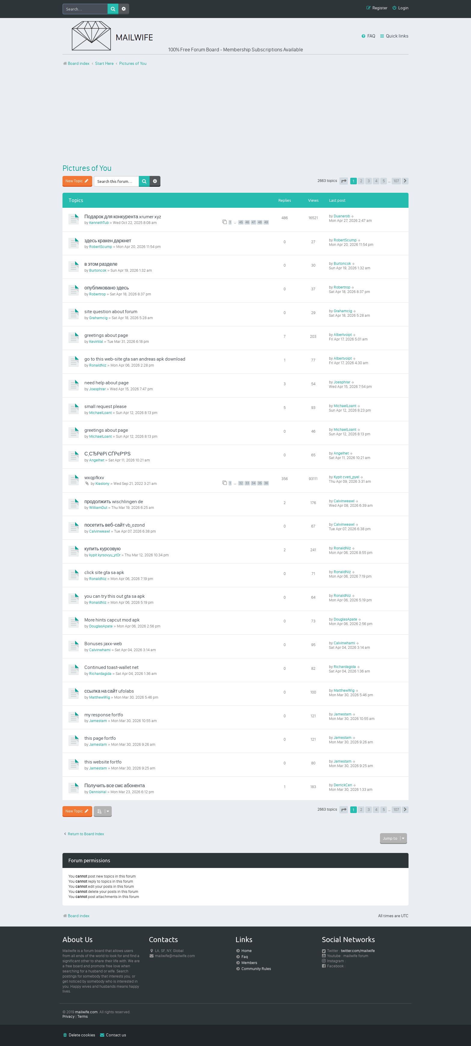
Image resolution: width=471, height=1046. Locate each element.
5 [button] (384, 181)
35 (260, 483)
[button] (343, 181)
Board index (76, 915)
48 (260, 222)
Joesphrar (97, 389)
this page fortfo (100, 738)
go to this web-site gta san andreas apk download (134, 359)
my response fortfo (103, 715)
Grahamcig (98, 318)
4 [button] (376, 181)
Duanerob (342, 216)
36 (266, 483)
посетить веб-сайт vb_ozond (114, 525)
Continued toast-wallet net (111, 667)
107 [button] (396, 181)
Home (247, 950)
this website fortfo (103, 762)
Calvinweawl (344, 501)
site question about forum (110, 311)
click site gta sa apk (104, 572)
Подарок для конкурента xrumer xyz (122, 216)
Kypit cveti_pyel (346, 477)
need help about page (106, 382)
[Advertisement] (235, 115)
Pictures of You (86, 168)
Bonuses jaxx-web (103, 643)
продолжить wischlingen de (113, 501)
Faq (245, 956)
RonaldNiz (97, 365)
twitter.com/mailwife (358, 950)
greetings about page (106, 335)
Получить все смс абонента (114, 785)
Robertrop (97, 294)
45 (241, 222)
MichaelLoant (100, 412)
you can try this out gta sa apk (114, 596)
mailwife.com (86, 1012)
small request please (105, 406)
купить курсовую (102, 549)
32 (241, 483)
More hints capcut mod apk (112, 620)
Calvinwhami (100, 650)
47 (253, 222)
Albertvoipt (343, 334)
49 (266, 222)
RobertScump (100, 246)
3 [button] (369, 181)
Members (249, 962)
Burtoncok (97, 270)
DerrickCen (343, 785)
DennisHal (97, 792)
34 (253, 483)
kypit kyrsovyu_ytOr (104, 555)
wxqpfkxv (94, 477)
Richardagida (100, 673)
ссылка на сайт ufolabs (109, 691)
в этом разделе (100, 264)
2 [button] (361, 181)
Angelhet (96, 460)
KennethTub (99, 222)
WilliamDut (98, 507)
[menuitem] (400, 8)
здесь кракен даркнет (107, 240)
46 (247, 222)
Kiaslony (102, 483)
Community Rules (256, 968)
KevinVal (96, 341)
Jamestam (98, 720)
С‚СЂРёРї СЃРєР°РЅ (107, 454)
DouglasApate (101, 626)
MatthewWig (99, 697)
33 (247, 483)
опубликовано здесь (106, 288)
